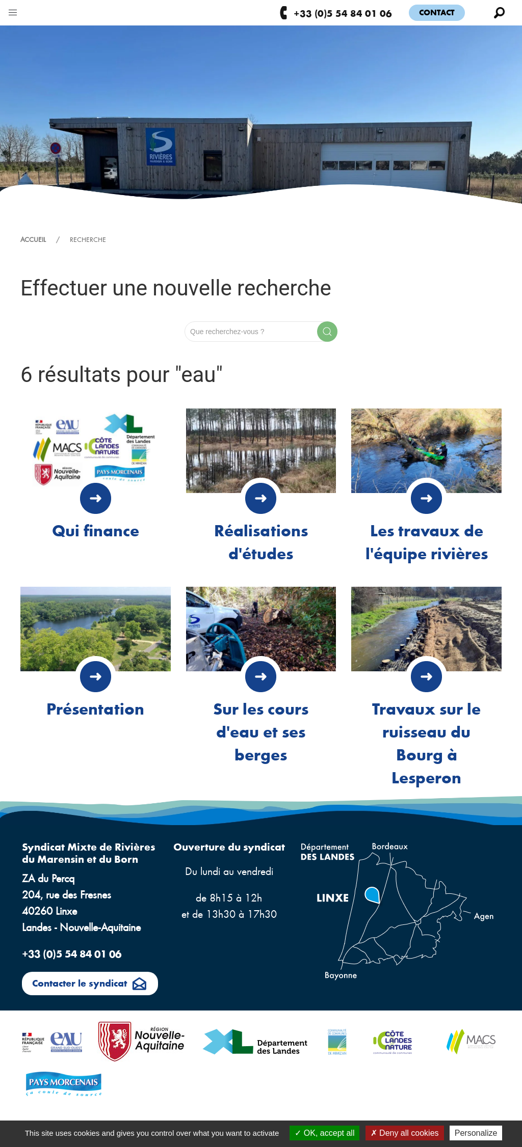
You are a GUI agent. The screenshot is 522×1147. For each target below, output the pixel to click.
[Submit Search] (327, 331)
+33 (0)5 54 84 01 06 (335, 12)
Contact (437, 12)
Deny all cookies (405, 1133)
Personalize (476, 1133)
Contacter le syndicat (90, 984)
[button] (13, 10)
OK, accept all (324, 1133)
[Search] (261, 331)
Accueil (33, 239)
